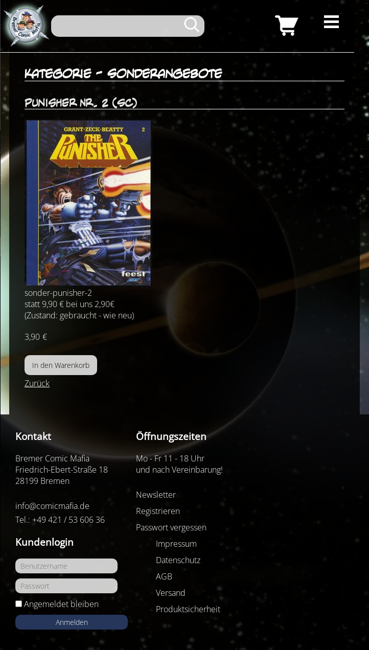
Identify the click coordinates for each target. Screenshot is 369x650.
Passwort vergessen (171, 527)
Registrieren (158, 511)
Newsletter (156, 494)
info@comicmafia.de (52, 506)
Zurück (37, 383)
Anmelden (72, 622)
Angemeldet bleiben (61, 604)
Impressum (176, 543)
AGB (164, 576)
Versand (171, 592)
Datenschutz (178, 560)
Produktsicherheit (188, 609)
